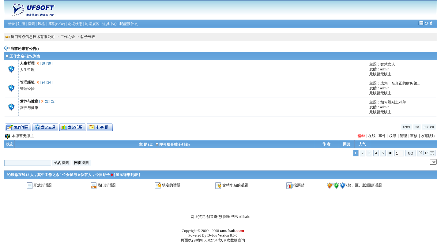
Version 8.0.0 (227, 235)
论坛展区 (92, 24)
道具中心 (109, 24)
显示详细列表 (127, 175)
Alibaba (245, 217)
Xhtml (406, 127)
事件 (382, 136)
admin (385, 69)
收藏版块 (428, 136)
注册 (21, 24)
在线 (371, 136)
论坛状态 (75, 24)
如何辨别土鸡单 (393, 102)
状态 (9, 144)
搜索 (31, 24)
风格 (41, 24)
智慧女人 (387, 64)
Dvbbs (212, 235)
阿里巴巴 (230, 217)
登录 (11, 24)
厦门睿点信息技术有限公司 (33, 37)
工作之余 (67, 37)
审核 (413, 136)
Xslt (417, 127)
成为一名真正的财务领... (400, 83)
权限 (392, 136)
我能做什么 (128, 24)
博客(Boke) (56, 24)
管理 (403, 136)
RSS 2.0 (429, 127)
